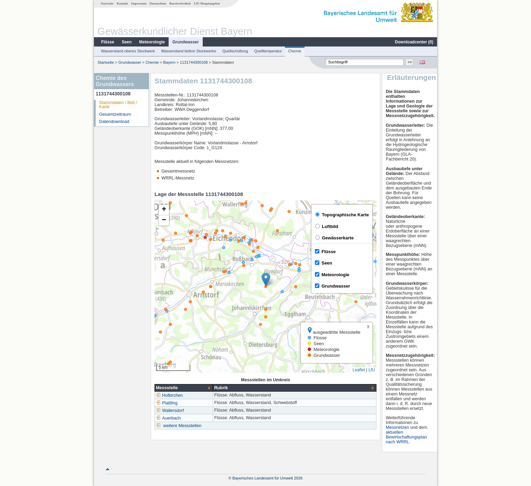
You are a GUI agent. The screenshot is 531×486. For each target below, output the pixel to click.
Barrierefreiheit (180, 3)
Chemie (294, 51)
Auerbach (168, 418)
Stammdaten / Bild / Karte (118, 105)
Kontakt (122, 3)
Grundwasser (185, 42)
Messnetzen (397, 427)
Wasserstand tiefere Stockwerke (188, 51)
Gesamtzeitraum (115, 114)
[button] (266, 279)
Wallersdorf (170, 410)
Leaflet (359, 370)
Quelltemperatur (268, 51)
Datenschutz (158, 3)
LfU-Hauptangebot (207, 3)
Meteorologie (152, 42)
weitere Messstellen (182, 425)
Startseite (107, 3)
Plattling (167, 403)
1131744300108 (194, 62)
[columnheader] (184, 388)
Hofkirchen (169, 395)
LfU (371, 370)
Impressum (138, 3)
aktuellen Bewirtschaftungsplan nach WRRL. (406, 437)
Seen (127, 42)
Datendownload (114, 121)
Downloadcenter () (414, 42)
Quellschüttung (235, 51)
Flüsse (107, 42)
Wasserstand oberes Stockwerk (128, 51)
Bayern (169, 62)
